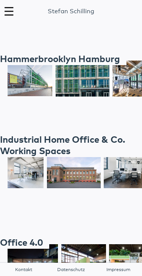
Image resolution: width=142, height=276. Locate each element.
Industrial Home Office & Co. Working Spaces (62, 146)
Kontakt (23, 270)
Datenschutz (71, 270)
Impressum (118, 270)
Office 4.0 (21, 243)
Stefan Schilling (71, 11)
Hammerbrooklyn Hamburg (60, 59)
